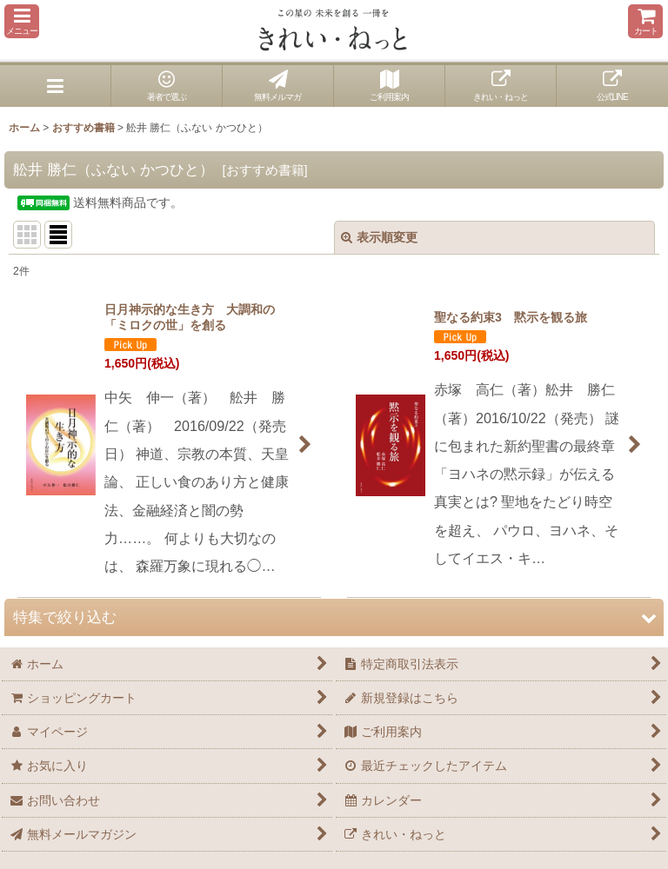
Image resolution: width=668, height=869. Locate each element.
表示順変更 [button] (379, 237)
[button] (21, 21)
